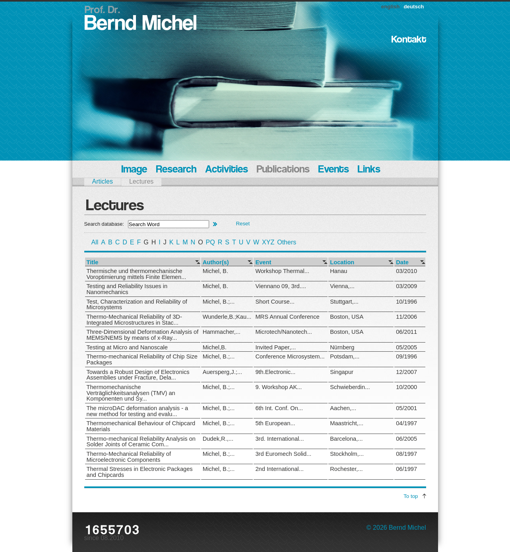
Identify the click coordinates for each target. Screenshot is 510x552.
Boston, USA (346, 317)
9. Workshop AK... (278, 387)
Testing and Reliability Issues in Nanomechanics (127, 289)
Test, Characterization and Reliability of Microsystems (137, 304)
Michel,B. (215, 347)
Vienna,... (342, 286)
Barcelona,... (346, 439)
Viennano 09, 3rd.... (280, 286)
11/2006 (406, 317)
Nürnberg (342, 347)
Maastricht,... (346, 423)
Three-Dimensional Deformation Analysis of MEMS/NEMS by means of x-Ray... (143, 335)
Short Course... (275, 301)
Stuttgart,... (344, 301)
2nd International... (279, 469)
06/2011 (406, 332)
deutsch (413, 7)
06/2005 (406, 439)
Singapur (341, 372)
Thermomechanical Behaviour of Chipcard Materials (141, 426)
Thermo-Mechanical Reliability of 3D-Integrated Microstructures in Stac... (134, 320)
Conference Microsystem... (289, 356)
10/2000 (406, 387)
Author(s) (216, 262)
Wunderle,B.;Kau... (227, 317)
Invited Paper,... (275, 347)
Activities (226, 170)
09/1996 (406, 356)
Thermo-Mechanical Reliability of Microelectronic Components (129, 457)
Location (342, 262)
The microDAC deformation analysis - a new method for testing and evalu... (137, 411)
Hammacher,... (221, 332)
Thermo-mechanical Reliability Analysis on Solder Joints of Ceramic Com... (141, 442)
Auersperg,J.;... (222, 372)
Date (402, 262)
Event (263, 262)
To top (410, 496)
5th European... (275, 423)
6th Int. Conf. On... (279, 408)
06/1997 (406, 469)
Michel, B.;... (219, 301)
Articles (102, 181)
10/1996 (406, 301)
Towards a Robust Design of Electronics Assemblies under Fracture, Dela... (138, 375)
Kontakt (409, 40)
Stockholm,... (347, 454)
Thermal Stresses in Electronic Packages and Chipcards (140, 472)
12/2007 (406, 372)
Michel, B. (215, 271)
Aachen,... (343, 408)
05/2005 (406, 347)
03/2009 (406, 286)
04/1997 (406, 423)
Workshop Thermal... (282, 271)
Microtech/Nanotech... (283, 332)
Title (93, 262)
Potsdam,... (344, 356)
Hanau (338, 271)
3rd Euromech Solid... (283, 454)
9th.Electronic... (275, 372)
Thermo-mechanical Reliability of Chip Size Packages (142, 359)
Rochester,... (346, 469)
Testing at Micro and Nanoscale (127, 347)
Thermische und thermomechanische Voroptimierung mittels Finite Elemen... (136, 274)
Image (134, 170)
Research (176, 170)
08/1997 (406, 454)
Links (369, 170)
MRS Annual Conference (287, 317)
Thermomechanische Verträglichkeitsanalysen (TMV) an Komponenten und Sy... (131, 393)
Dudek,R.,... (218, 439)
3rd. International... (279, 439)
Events (333, 170)
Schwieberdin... (350, 387)
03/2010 (406, 271)
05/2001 (406, 408)
